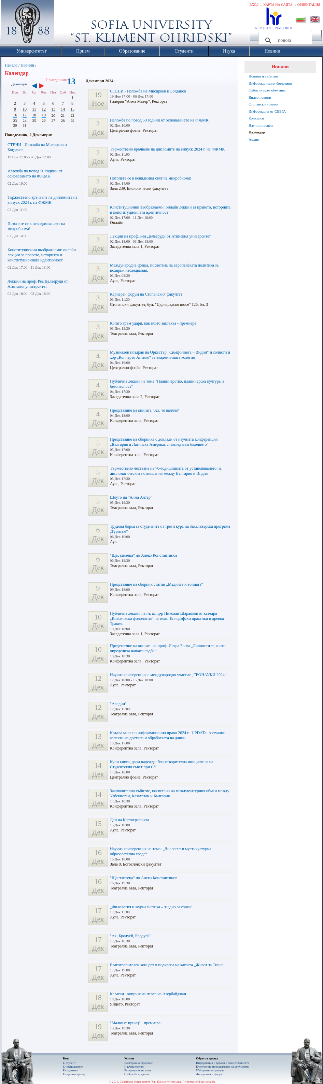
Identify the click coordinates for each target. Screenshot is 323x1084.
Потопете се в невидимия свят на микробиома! (151, 178)
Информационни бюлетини (270, 83)
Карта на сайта (277, 4)
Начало (11, 65)
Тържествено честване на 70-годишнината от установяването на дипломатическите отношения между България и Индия (166, 471)
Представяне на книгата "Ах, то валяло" (145, 410)
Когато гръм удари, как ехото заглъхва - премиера (153, 323)
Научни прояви (261, 125)
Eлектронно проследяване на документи (222, 1066)
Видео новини (260, 97)
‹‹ (34, 86)
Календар (257, 132)
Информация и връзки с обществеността (222, 1063)
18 (34, 115)
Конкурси (256, 118)
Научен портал (133, 1066)
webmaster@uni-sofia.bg (199, 1081)
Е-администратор (74, 1074)
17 (25, 115)
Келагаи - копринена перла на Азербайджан (148, 994)
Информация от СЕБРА (267, 111)
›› (45, 86)
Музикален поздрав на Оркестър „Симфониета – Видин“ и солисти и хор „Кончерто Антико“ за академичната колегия (170, 355)
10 (25, 109)
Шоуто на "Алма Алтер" (131, 497)
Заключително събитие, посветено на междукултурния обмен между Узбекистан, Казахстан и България (169, 793)
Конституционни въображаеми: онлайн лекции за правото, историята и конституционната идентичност (42, 254)
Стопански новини (263, 104)
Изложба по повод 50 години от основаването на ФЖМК (35, 174)
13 (53, 109)
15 (72, 109)
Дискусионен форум (209, 1074)
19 (44, 115)
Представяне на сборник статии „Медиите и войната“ (156, 584)
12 (44, 109)
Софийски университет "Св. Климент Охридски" (66, 24)
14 (63, 109)
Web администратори (210, 1070)
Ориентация (308, 4)
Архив (254, 139)
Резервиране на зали (137, 1070)
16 (15, 115)
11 (34, 109)
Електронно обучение (138, 1063)
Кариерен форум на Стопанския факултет (146, 294)
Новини (27, 65)
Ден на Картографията (129, 819)
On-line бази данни (136, 1074)
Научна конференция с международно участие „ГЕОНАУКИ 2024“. (168, 674)
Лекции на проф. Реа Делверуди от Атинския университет (38, 284)
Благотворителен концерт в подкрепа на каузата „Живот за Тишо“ (167, 964)
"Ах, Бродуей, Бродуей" (130, 935)
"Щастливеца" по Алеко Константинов (143, 555)
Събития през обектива (267, 90)
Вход (254, 4)
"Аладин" (118, 703)
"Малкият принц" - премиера (135, 1023)
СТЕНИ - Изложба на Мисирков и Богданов (148, 91)
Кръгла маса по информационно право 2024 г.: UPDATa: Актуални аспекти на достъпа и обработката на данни (167, 735)
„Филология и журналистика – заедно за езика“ (151, 906)
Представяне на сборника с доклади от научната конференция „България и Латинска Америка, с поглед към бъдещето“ (163, 442)
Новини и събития (263, 76)
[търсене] (284, 41)
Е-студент (69, 1063)
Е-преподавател (73, 1066)
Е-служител (70, 1070)
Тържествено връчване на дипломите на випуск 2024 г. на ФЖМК (43, 200)
